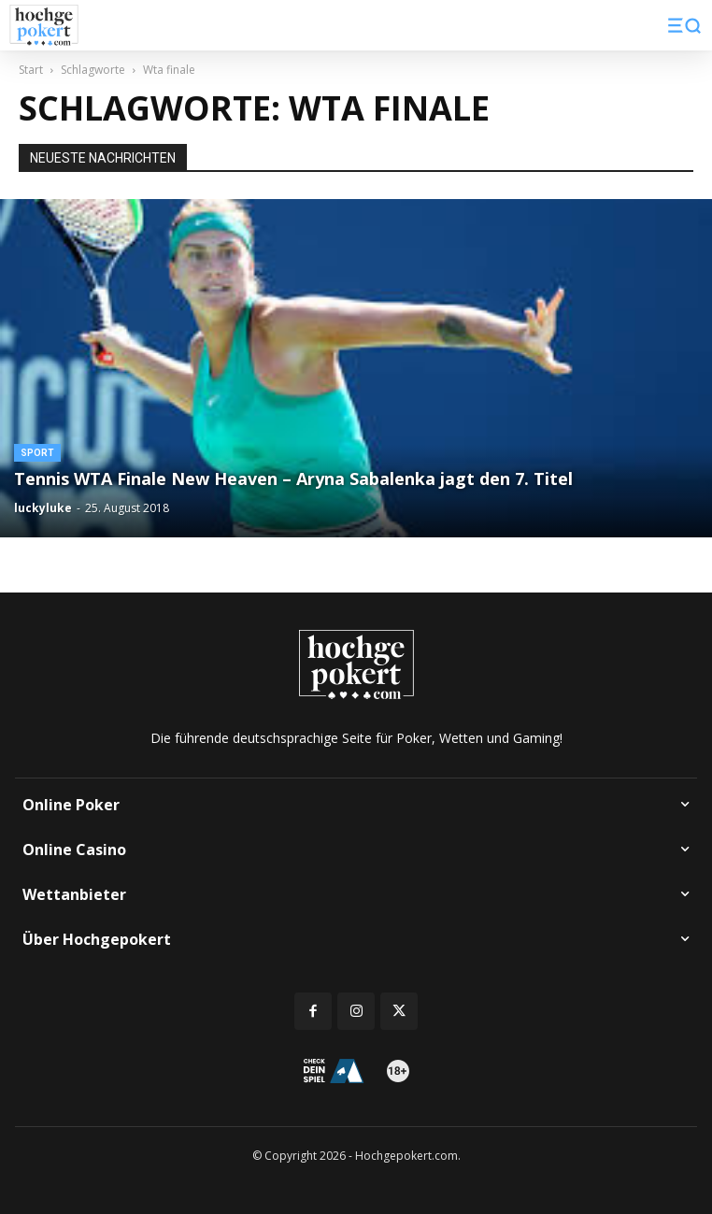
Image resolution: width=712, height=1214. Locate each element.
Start (31, 70)
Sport (37, 453)
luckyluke (43, 508)
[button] (684, 25)
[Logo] (43, 26)
